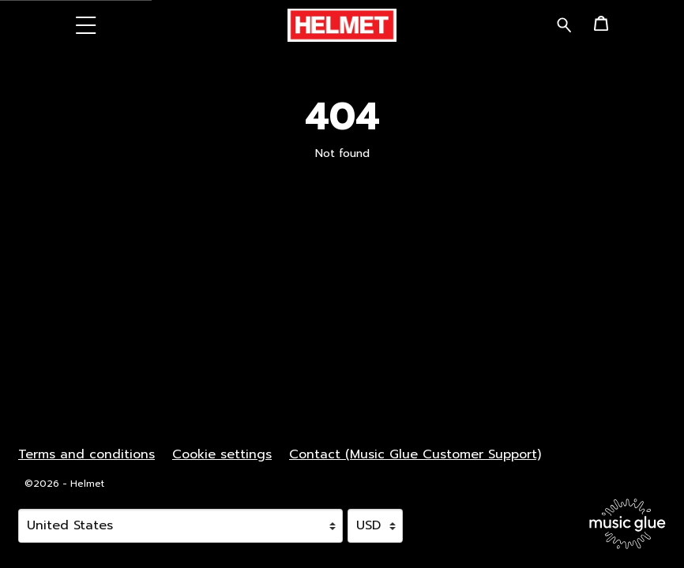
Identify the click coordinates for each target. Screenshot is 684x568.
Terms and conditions (86, 454)
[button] (86, 24)
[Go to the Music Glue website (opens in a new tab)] (627, 524)
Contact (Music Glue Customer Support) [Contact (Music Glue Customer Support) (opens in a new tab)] (415, 454)
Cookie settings (222, 454)
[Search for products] (564, 24)
